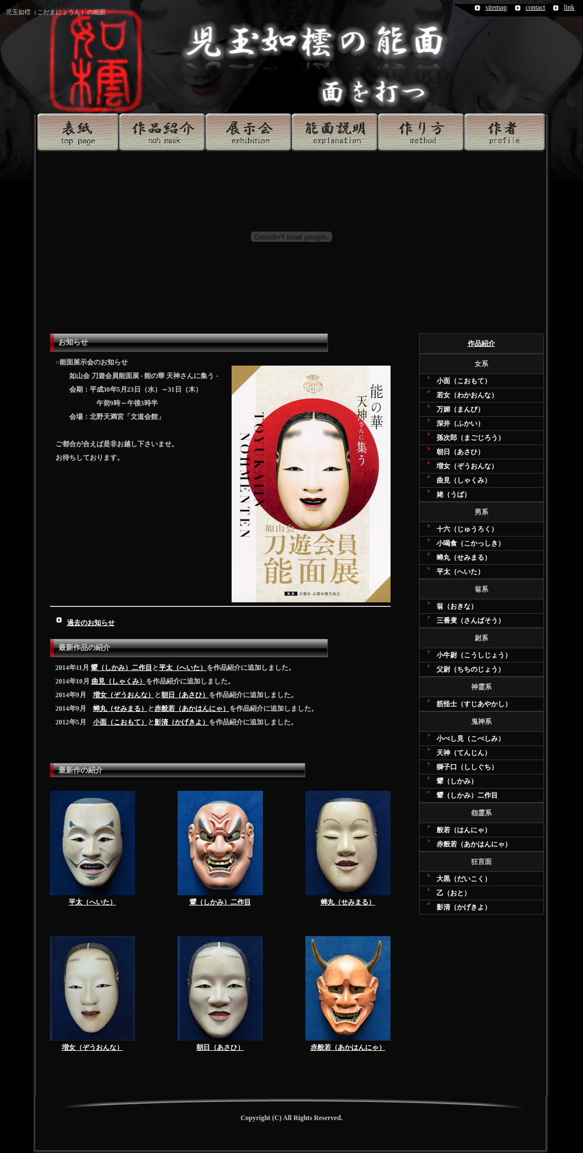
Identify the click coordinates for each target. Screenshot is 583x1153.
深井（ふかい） (460, 423)
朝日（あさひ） (185, 695)
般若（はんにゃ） (464, 830)
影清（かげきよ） (181, 722)
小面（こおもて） (120, 722)
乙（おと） (454, 893)
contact (536, 7)
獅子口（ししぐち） (467, 767)
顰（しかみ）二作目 (121, 668)
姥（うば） (454, 494)
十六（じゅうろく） (467, 529)
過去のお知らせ (91, 623)
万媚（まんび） (460, 409)
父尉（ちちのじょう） (471, 669)
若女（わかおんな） (467, 395)
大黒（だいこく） (464, 879)
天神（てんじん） (464, 753)
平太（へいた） (183, 668)
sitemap (495, 7)
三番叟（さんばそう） (471, 620)
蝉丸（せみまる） (120, 708)
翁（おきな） (457, 606)
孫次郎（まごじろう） (471, 438)
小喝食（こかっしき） (471, 543)
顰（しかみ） (457, 781)
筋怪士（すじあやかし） (474, 704)
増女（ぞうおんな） (123, 695)
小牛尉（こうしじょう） (474, 655)
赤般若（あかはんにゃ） (191, 708)
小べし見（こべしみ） (471, 739)
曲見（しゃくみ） (118, 681)
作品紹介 (481, 343)
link (569, 7)
